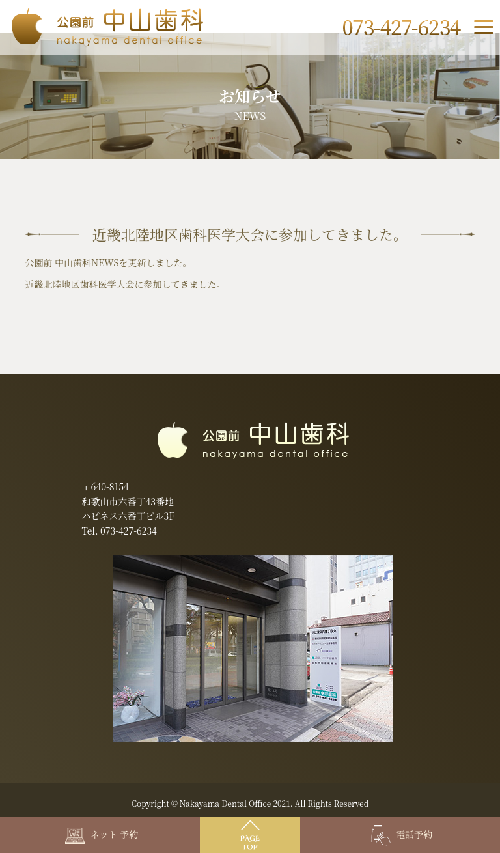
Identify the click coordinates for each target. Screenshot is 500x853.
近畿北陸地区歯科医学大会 (79, 283)
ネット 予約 (101, 834)
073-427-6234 (128, 530)
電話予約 (402, 834)
